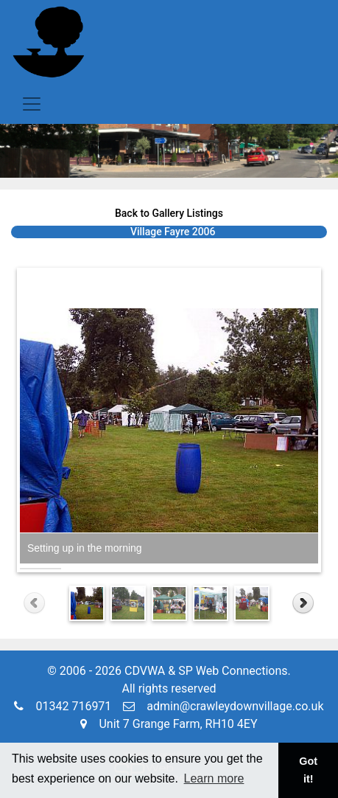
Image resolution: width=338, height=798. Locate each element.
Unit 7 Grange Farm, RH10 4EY (168, 724)
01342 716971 (62, 706)
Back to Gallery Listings (169, 213)
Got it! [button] (308, 770)
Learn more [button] (214, 778)
